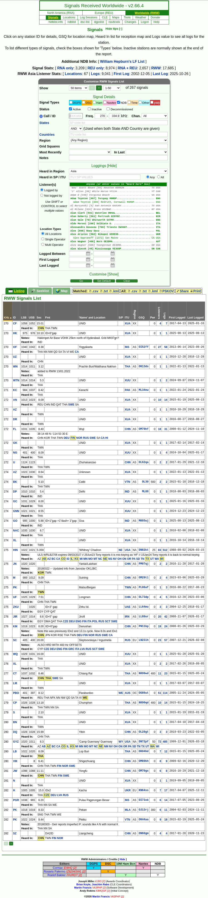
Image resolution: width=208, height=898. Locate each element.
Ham (99, 102)
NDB (123, 102)
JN (15, 563)
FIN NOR (57, 838)
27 (159, 347)
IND (127, 491)
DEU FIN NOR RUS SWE (92, 635)
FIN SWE (63, 775)
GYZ (16, 741)
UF (15, 597)
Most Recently (50, 152)
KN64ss (144, 790)
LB (15, 751)
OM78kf (144, 429)
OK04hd (144, 751)
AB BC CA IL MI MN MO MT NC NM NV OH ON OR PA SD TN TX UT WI (100, 746)
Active (77, 109)
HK (15, 333)
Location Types (50, 229)
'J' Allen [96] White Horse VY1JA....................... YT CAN (118, 192)
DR (15, 419)
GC (15, 501)
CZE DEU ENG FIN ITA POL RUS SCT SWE (90, 621)
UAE (127, 606)
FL (15, 429)
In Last (119, 152)
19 (159, 626)
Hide (122, 859)
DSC (89, 102)
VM (15, 761)
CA (77, 351)
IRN (127, 616)
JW (15, 770)
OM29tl (144, 577)
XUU (127, 380)
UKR (128, 790)
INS (127, 347)
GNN (16, 511)
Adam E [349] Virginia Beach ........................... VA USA (118, 196)
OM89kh (144, 761)
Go (81, 280)
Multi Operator (54, 244)
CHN (128, 429)
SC (15, 640)
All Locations (53, 234)
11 (159, 673)
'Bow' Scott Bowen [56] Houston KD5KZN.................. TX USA (118, 188)
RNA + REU (127, 68)
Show (43, 88)
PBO (16, 693)
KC (15, 390)
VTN (127, 481)
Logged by (51, 190)
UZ (15, 356)
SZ (15, 833)
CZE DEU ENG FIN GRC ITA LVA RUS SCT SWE (74, 649)
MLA (128, 809)
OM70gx (144, 770)
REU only (96, 68)
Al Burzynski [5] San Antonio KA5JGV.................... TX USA (118, 208)
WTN (16, 380)
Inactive (97, 109)
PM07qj (144, 563)
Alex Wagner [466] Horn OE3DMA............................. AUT (118, 246)
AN (15, 399)
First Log (121, 74)
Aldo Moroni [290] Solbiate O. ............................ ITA (118, 227)
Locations (73, 74)
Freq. (90, 116)
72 (159, 741)
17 (165, 790)
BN (15, 722)
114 (165, 693)
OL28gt (144, 732)
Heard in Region (51, 171)
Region (45, 140)
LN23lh (144, 640)
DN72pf (144, 741)
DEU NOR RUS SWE (80, 438)
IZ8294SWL (74, 871)
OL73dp (144, 597)
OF (15, 347)
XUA (127, 323)
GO (15, 520)
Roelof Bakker (56, 875)
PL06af (144, 587)
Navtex (111, 102)
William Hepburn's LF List (122, 61)
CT (15, 673)
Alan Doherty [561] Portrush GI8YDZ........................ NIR (118, 219)
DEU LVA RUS (56, 795)
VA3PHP (97, 887)
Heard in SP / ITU (52, 177)
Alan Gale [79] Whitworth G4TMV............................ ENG (118, 223)
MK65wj (144, 520)
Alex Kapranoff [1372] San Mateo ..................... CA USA (118, 242)
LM (15, 683)
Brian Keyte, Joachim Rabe (92, 884)
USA (127, 550)
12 (165, 751)
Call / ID (47, 116)
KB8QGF (101, 890)
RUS (127, 640)
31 (165, 429)
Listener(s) (47, 184)
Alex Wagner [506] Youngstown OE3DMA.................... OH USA (118, 250)
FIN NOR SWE (66, 766)
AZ (15, 409)
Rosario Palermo (54, 871)
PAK (127, 390)
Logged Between (52, 254)
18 (159, 429)
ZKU (16, 606)
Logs (95, 74)
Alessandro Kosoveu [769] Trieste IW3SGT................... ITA (118, 231)
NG (15, 452)
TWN (128, 587)
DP (15, 491)
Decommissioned (122, 109)
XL (15, 540)
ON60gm (144, 833)
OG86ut (144, 693)
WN (15, 366)
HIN (15, 550)
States (44, 123)
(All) (157, 102)
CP (15, 702)
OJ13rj (144, 809)
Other (145, 102)
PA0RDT (72, 875)
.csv (93, 291)
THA (127, 366)
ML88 (145, 491)
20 (159, 616)
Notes (44, 158)
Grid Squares (49, 146)
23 (159, 640)
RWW (156, 68)
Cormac (58, 867)
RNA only (65, 68)
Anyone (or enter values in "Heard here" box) (118, 184)
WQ (15, 654)
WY (121, 741)
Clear (127, 280)
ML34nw (144, 390)
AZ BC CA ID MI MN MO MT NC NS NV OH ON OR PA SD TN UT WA (103, 559)
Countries (47, 134)
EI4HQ (68, 867)
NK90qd (144, 702)
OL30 (145, 481)
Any (152, 177)
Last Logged (49, 265)
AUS (127, 693)
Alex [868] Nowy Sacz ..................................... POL (118, 235)
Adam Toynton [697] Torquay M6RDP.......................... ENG (118, 200)
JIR (15, 616)
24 (165, 626)
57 (165, 640)
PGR (16, 800)
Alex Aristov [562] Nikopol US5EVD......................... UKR (118, 238)
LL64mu (144, 606)
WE (121, 693)
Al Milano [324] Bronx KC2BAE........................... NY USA (118, 211)
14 (165, 399)
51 (159, 693)
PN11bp (144, 626)
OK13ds (144, 366)
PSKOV (166, 291)
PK (15, 587)
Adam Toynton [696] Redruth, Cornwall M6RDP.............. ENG (118, 204)
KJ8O (98, 881)
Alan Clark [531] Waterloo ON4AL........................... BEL (118, 215)
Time (134, 102)
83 (159, 550)
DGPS (77, 102)
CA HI (104, 437)
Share (182, 291)
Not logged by (53, 195)
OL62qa (144, 462)
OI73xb (144, 800)
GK (15, 442)
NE (120, 550)
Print (195, 291)
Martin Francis (82, 887)
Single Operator (55, 239)
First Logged (49, 259)
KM (15, 626)
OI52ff (144, 347)
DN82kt (144, 550)
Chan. (136, 116)
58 (165, 347)
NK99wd (144, 673)
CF (15, 323)
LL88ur (144, 616)
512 (165, 550)
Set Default (104, 280)
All (162, 177)
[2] (74, 867)
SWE (71, 404)
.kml (114, 291)
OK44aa (144, 819)
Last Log (160, 74)
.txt (103, 291)
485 (165, 741)
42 (165, 616)
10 (159, 399)
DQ (15, 732)
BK (15, 481)
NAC (16, 530)
